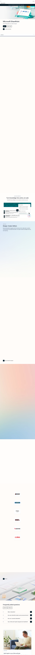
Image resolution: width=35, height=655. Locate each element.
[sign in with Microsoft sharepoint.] (4, 26)
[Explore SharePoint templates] (17, 360)
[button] (17, 35)
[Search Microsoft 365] (1, 1)
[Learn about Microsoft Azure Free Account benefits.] (9, 26)
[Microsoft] (17, 0)
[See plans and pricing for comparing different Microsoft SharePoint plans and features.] (7, 29)
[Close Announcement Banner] (31, 5)
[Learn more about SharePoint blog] (22, 5)
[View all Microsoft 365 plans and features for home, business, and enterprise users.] (5, 579)
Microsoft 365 (3, 3)
